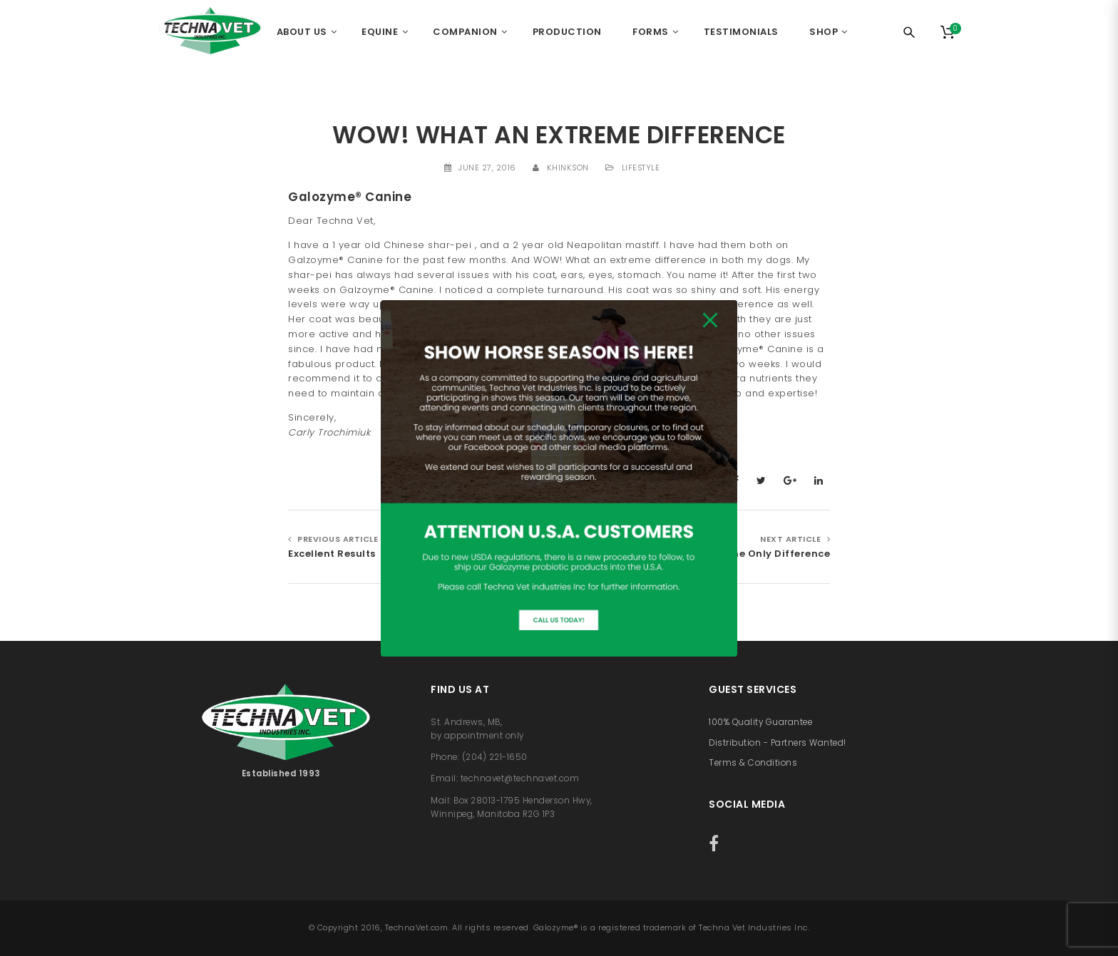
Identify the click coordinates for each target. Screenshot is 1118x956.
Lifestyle (641, 167)
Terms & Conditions (753, 763)
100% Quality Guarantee (760, 722)
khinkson (568, 167)
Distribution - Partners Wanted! (777, 743)
